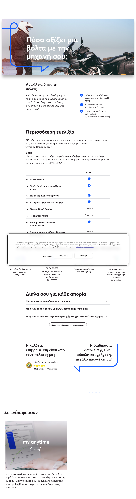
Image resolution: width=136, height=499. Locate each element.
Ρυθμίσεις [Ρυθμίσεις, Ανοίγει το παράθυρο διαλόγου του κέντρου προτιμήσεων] (47, 256)
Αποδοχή (83, 255)
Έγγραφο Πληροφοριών (39, 146)
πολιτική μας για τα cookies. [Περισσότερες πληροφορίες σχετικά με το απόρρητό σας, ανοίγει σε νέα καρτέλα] (85, 247)
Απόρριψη (63, 255)
